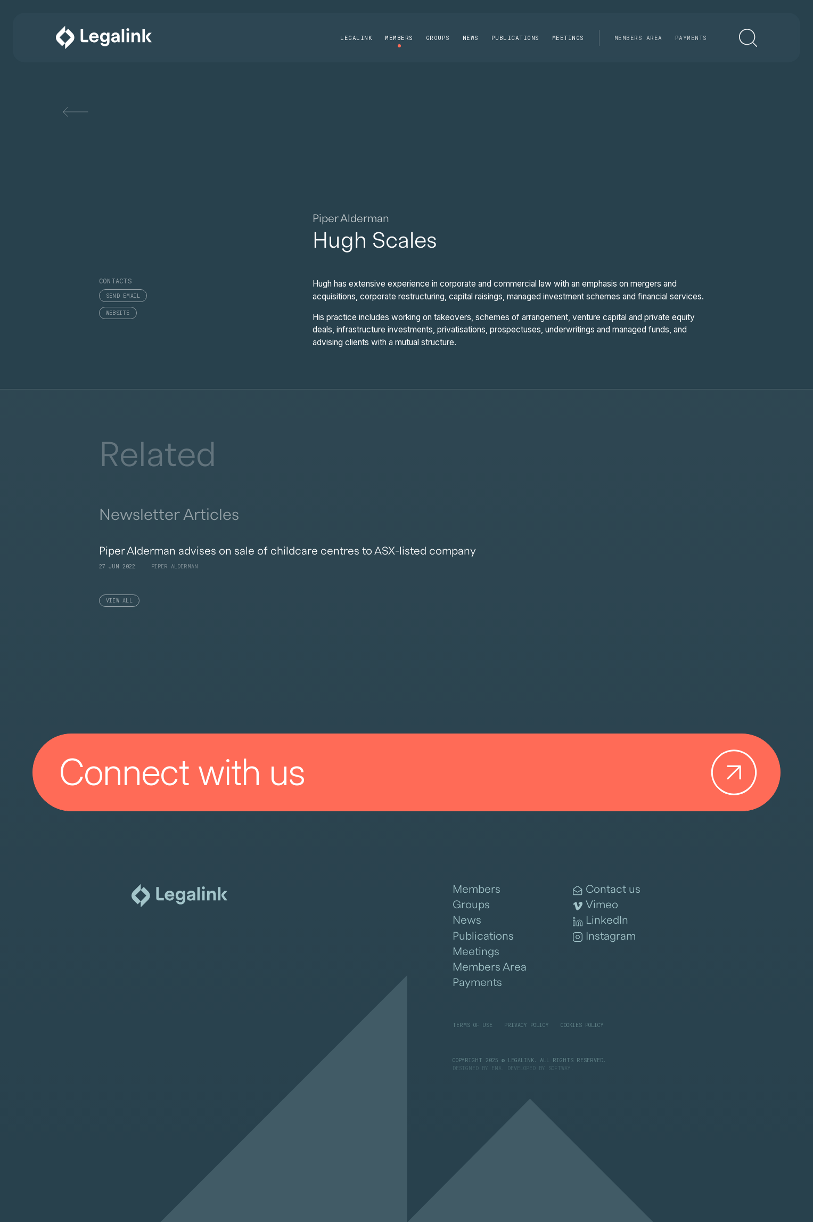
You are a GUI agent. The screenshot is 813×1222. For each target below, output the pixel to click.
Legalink (356, 38)
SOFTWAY (559, 1068)
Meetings (568, 38)
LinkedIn (600, 920)
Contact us (606, 889)
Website (118, 312)
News (471, 38)
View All (119, 600)
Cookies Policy (582, 1025)
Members (399, 38)
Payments (691, 38)
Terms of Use (472, 1025)
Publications (515, 38)
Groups (438, 38)
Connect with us (412, 772)
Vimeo (595, 905)
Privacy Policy (526, 1025)
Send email (123, 295)
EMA (496, 1068)
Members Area (638, 38)
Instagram (604, 936)
